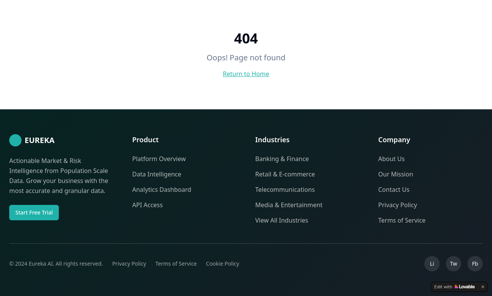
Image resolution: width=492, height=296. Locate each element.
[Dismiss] (482, 286)
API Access (147, 205)
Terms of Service (402, 220)
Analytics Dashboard (161, 189)
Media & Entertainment (288, 205)
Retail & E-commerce (285, 174)
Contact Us (393, 189)
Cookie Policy (222, 263)
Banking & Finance (282, 159)
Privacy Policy (397, 205)
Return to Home (246, 74)
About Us (391, 159)
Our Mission (395, 174)
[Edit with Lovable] (454, 286)
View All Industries (281, 220)
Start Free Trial (34, 212)
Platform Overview (159, 159)
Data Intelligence (156, 174)
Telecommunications (285, 189)
